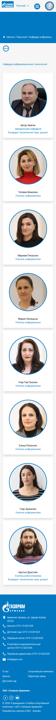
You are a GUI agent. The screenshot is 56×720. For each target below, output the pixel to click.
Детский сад (9, 681)
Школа (11, 37)
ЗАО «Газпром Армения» (16, 690)
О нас (5, 671)
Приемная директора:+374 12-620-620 (28, 653)
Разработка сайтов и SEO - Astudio (21, 711)
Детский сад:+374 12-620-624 (23, 632)
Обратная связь (37, 676)
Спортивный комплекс (41, 671)
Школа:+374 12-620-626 (20, 625)
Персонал (21, 37)
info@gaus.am (15, 659)
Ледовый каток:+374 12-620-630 (25, 638)
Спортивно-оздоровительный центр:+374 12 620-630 (23, 646)
